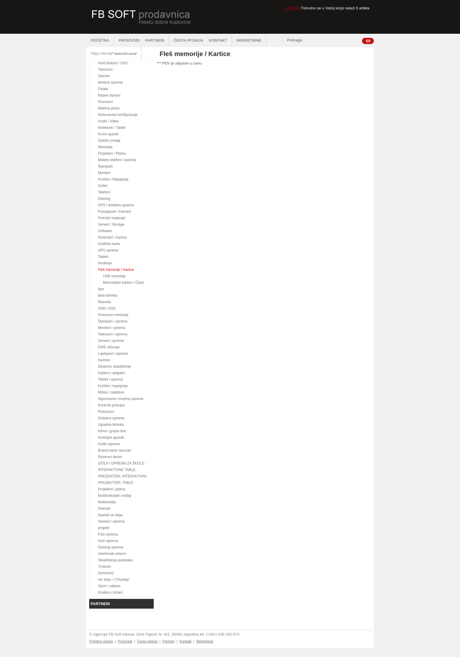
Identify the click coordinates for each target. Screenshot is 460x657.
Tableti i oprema (110, 379)
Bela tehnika (107, 295)
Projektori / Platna (112, 153)
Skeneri (104, 76)
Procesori (105, 102)
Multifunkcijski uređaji (114, 496)
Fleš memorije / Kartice (116, 270)
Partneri (168, 641)
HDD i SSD (107, 308)
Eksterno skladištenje (114, 366)
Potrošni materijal (111, 218)
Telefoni (104, 192)
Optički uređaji (109, 141)
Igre (101, 289)
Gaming (104, 199)
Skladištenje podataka (115, 560)
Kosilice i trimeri (110, 592)
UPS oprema (108, 250)
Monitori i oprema (111, 328)
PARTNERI (157, 40)
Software (105, 231)
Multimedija (107, 502)
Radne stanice (109, 95)
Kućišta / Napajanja (113, 179)
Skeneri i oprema (111, 521)
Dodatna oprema (111, 418)
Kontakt (186, 641)
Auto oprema (108, 541)
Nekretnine (204, 641)
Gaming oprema (110, 547)
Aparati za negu (110, 515)
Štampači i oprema (112, 321)
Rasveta (104, 302)
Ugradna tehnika (111, 425)
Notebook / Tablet (111, 128)
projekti (103, 528)
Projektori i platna (111, 489)
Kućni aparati (108, 134)
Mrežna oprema (110, 82)
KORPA (292, 8)
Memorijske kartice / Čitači (123, 283)
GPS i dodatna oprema (116, 205)
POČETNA (102, 40)
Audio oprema (109, 444)
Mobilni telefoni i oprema (117, 160)
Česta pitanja (147, 641)
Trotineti (104, 567)
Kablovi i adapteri (111, 373)
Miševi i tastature (111, 392)
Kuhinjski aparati (111, 437)
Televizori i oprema (112, 334)
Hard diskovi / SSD (113, 63)
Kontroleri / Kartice (112, 237)
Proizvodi (125, 641)
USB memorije (114, 276)
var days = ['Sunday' (114, 579)
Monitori (104, 173)
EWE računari (109, 347)
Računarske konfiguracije (118, 115)
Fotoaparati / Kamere (114, 212)
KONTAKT (220, 40)
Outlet (102, 186)
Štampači (105, 166)
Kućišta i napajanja (113, 386)
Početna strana (101, 641)
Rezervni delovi (110, 457)
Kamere (104, 360)
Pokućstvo (106, 412)
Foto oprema (108, 534)
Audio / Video (108, 121)
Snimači (104, 508)
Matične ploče (109, 108)
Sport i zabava (109, 586)
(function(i (106, 573)
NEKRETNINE (251, 40)
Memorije (105, 147)
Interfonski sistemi (112, 554)
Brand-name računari (114, 450)
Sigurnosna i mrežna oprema (120, 399)
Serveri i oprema (111, 341)
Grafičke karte (109, 244)
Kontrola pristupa (111, 405)
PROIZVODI (129, 40)
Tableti (103, 257)
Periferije (105, 263)
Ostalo (103, 89)
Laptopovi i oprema (113, 354)
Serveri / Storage (111, 224)
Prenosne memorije (113, 315)
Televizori (105, 69)
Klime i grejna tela (112, 431)
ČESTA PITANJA (188, 40)
